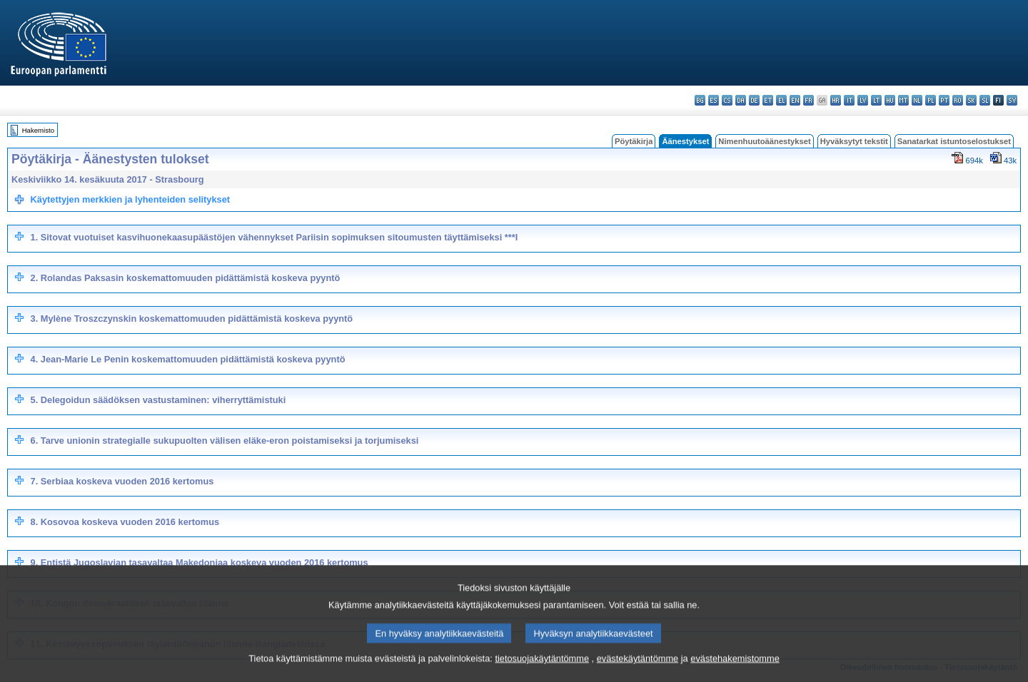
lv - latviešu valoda (862, 100)
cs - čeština (727, 100)
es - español (713, 100)
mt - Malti (903, 100)
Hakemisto (38, 130)
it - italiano (849, 100)
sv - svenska (1012, 100)
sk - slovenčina (971, 100)
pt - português (944, 100)
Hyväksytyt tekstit (854, 141)
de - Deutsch (754, 100)
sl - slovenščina (984, 100)
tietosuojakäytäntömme (542, 673)
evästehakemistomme (734, 673)
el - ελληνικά (781, 100)
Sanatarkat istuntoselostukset (954, 141)
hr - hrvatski (835, 100)
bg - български (700, 100)
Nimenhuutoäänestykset (764, 141)
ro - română (957, 100)
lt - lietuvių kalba (876, 100)
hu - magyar (890, 100)
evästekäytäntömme (638, 673)
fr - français (808, 100)
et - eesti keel (767, 100)
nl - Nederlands (917, 100)
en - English (795, 100)
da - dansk (740, 100)
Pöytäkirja (633, 141)
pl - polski (930, 100)
